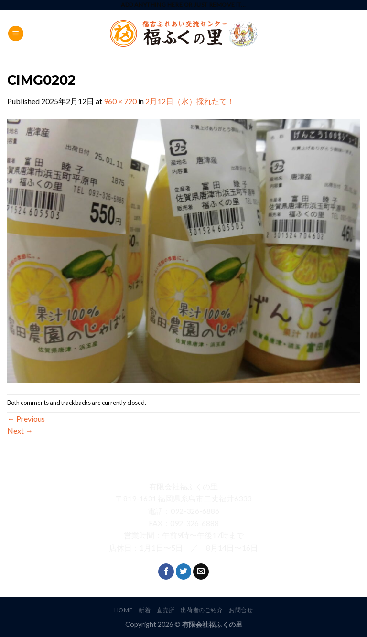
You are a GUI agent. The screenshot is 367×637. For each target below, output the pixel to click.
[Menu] (15, 34)
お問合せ (241, 610)
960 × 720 (120, 101)
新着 (145, 610)
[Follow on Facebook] (166, 571)
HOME (123, 610)
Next (20, 430)
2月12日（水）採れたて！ (190, 101)
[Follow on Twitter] (184, 571)
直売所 (166, 610)
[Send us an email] (201, 571)
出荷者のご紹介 (202, 610)
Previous (26, 418)
